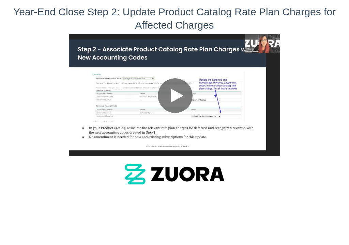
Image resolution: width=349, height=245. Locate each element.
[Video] (174, 95)
